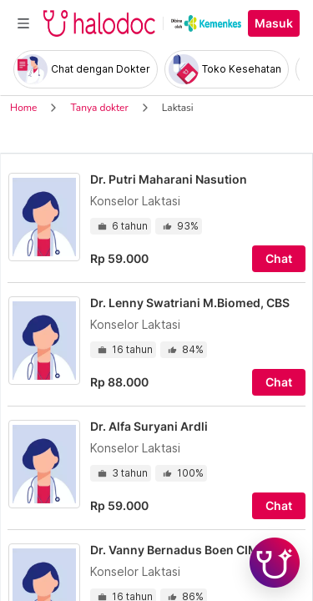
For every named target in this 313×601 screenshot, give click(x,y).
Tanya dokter (99, 107)
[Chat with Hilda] (275, 563)
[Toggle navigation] (23, 23)
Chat (278, 258)
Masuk (274, 23)
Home (23, 107)
